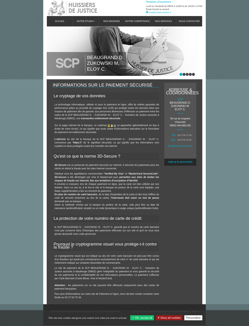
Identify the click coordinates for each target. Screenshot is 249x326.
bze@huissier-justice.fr (158, 12)
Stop (196, 72)
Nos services (163, 21)
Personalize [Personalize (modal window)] (193, 317)
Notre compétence (137, 21)
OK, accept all (142, 317)
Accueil (59, 21)
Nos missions (111, 21)
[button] (86, 21)
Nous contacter (189, 21)
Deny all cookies (169, 317)
